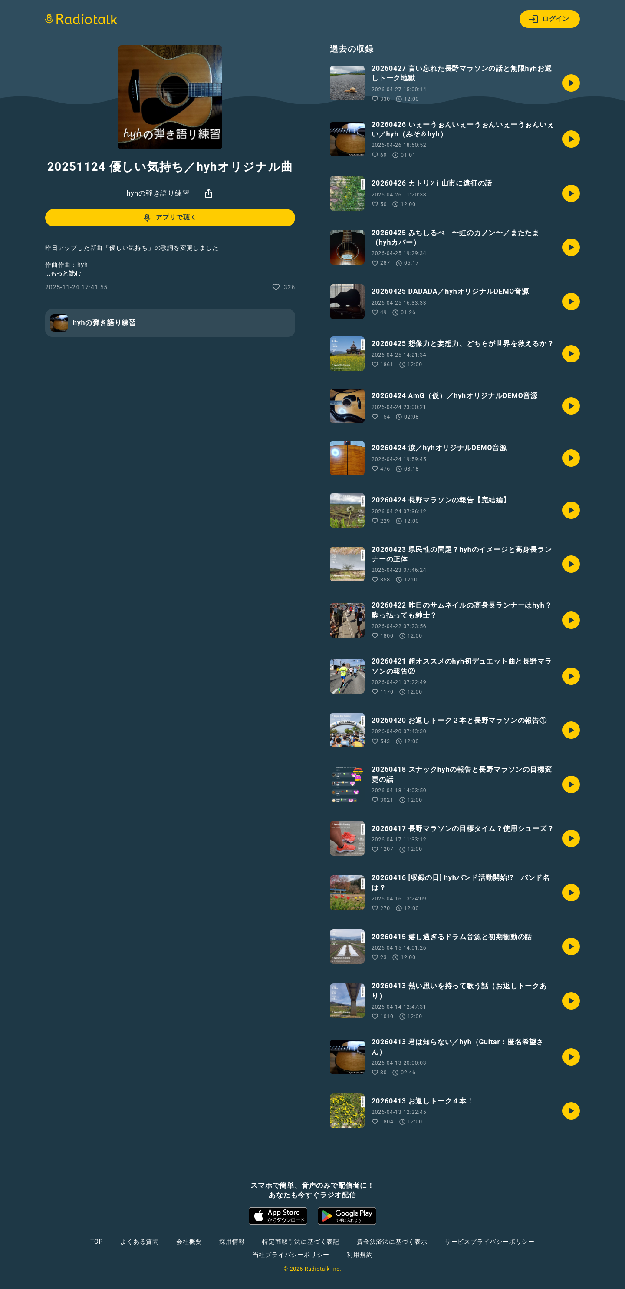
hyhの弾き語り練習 (157, 193)
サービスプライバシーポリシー (490, 1241)
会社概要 (189, 1241)
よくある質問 (139, 1241)
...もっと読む (63, 273)
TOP (96, 1241)
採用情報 (232, 1241)
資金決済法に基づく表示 (392, 1241)
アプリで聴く (169, 218)
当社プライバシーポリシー (291, 1254)
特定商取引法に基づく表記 (300, 1241)
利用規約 (359, 1254)
